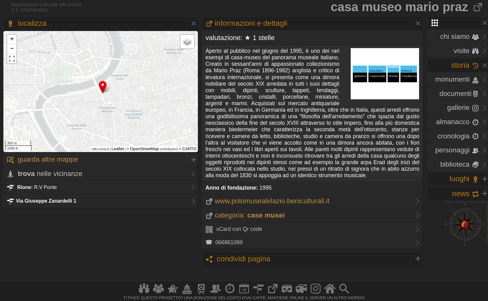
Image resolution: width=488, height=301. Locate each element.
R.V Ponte (32, 187)
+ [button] (12, 39)
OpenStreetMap (144, 148)
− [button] (12, 49)
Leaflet (118, 148)
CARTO (189, 148)
